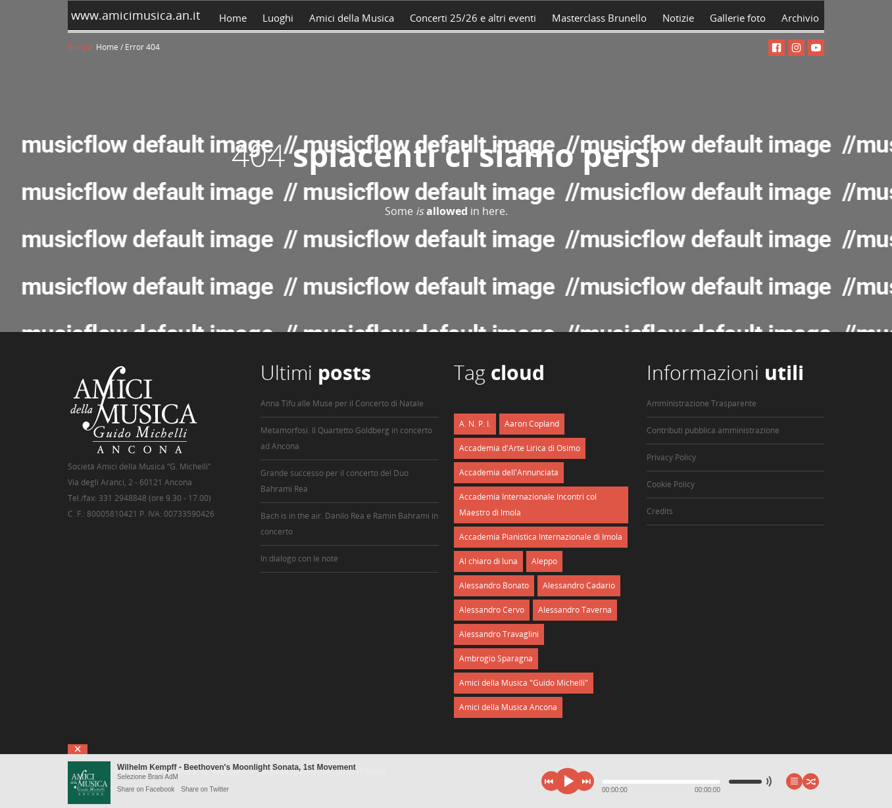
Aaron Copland (532, 423)
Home (233, 17)
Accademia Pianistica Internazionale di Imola (540, 536)
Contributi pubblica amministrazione (713, 430)
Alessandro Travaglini (499, 634)
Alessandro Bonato (494, 585)
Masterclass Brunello (599, 17)
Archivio (802, 17)
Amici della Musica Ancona (508, 707)
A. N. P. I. (475, 423)
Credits (660, 511)
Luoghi (277, 17)
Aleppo (544, 561)
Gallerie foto (738, 17)
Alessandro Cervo (491, 609)
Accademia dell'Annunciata (508, 472)
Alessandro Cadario (579, 585)
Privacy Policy (671, 457)
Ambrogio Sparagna (496, 658)
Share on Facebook (145, 789)
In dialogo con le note (299, 558)
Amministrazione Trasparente (701, 403)
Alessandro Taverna (575, 609)
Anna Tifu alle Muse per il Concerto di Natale (342, 403)
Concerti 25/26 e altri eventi (473, 17)
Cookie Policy (671, 484)
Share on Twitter (205, 789)
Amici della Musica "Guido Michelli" (523, 682)
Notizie (678, 17)
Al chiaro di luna (488, 561)
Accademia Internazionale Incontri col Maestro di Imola (528, 504)
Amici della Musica (351, 17)
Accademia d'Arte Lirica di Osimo (519, 448)
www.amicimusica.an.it (134, 15)
